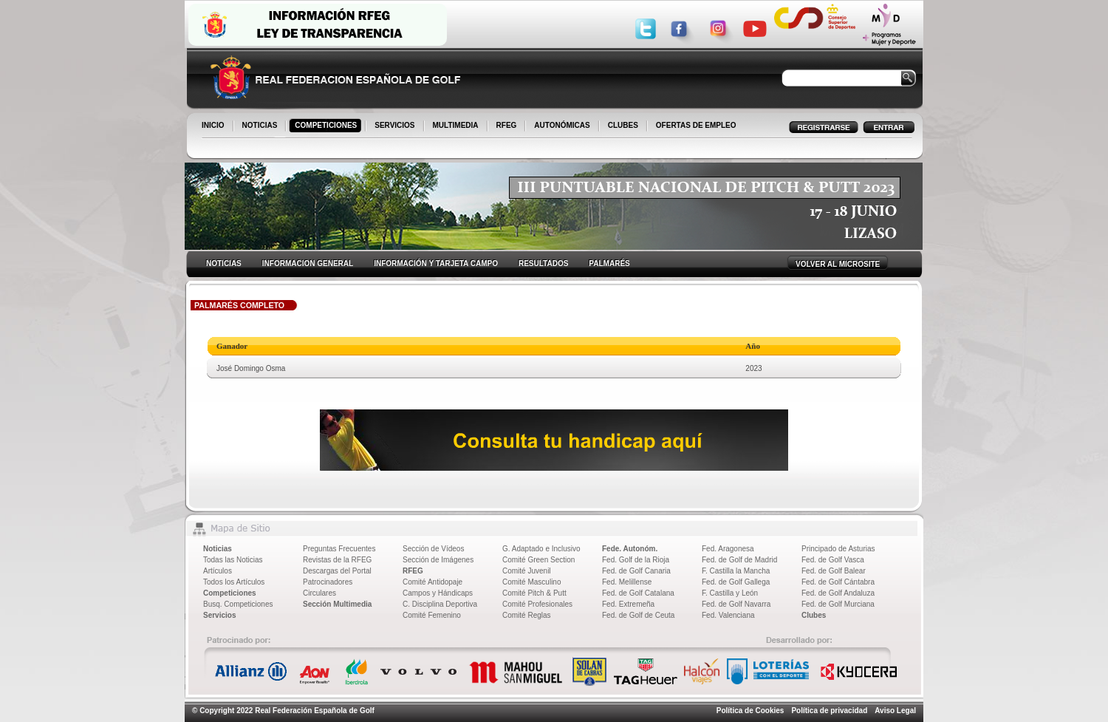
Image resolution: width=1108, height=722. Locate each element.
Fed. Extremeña (628, 604)
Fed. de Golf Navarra (736, 604)
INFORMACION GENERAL (307, 263)
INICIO (214, 126)
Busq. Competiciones (238, 604)
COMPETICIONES (327, 126)
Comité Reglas (526, 615)
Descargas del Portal (337, 571)
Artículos (217, 571)
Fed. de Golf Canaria (636, 571)
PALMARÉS (609, 263)
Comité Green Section (538, 560)
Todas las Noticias (233, 560)
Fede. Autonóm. (629, 549)
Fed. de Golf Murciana (838, 604)
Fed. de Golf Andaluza (838, 593)
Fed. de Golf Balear (833, 571)
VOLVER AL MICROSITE (838, 264)
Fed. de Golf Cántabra (838, 582)
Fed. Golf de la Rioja (635, 560)
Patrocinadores (327, 582)
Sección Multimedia (337, 604)
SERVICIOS (396, 126)
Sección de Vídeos (433, 549)
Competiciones (229, 593)
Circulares (319, 593)
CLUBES (623, 125)
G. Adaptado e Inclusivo (541, 549)
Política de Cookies (750, 710)
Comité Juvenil (526, 571)
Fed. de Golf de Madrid (739, 560)
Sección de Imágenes (438, 560)
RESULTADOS (543, 263)
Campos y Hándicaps (438, 593)
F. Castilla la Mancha (736, 571)
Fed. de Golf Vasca (832, 560)
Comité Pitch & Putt (534, 593)
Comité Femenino (432, 615)
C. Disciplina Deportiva (440, 604)
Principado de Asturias (838, 549)
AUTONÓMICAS (561, 125)
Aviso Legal (895, 710)
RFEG (507, 126)
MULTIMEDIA (457, 126)
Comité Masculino (531, 582)
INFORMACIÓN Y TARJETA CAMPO (436, 263)
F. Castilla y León (730, 593)
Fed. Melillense (627, 582)
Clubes (813, 615)
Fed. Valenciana (728, 615)
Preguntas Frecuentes (339, 549)
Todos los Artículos (233, 582)
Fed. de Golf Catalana (638, 593)
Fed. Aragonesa (728, 549)
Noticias (217, 549)
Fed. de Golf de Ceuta (638, 615)
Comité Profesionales (537, 604)
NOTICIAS (261, 126)
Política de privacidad (829, 710)
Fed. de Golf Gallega (736, 582)
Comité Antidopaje (432, 582)
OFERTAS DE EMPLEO (696, 125)
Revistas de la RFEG (337, 560)
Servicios (219, 615)
